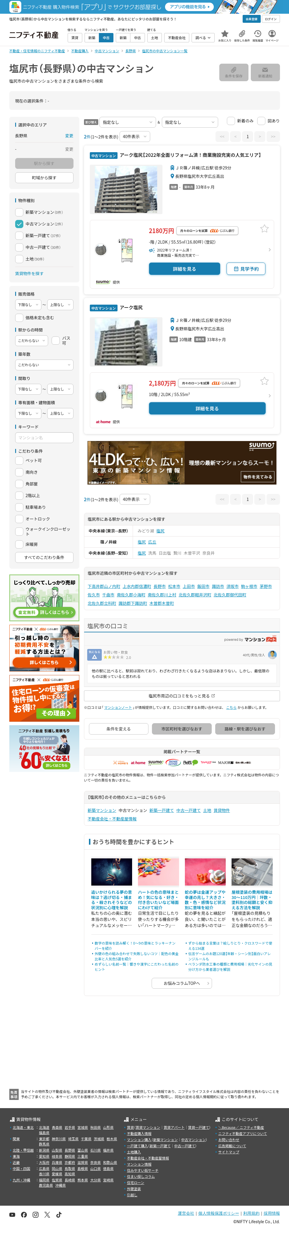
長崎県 (70, 1179)
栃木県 (112, 1138)
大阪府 (44, 1162)
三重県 (83, 1156)
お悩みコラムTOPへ (182, 983)
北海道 (44, 1127)
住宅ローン (135, 1182)
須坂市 (233, 586)
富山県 (83, 1150)
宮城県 (83, 1127)
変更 (69, 135)
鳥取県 (70, 1168)
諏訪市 (218, 586)
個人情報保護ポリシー (218, 1213)
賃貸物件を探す (29, 273)
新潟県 (44, 1150)
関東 (16, 1138)
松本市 (174, 586)
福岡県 (44, 1179)
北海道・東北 (23, 1127)
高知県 (70, 1173)
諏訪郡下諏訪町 (133, 603)
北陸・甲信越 (23, 1150)
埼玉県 (73, 1138)
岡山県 (57, 1168)
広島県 (44, 1168)
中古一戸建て (188, 810)
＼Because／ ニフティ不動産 (241, 1127)
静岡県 (70, 1156)
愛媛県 (57, 1173)
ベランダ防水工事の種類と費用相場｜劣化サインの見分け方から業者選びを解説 (230, 967)
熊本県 (83, 1179)
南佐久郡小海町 (131, 595)
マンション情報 (139, 1164)
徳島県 (108, 1168)
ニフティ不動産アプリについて (242, 1133)
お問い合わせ (228, 1139)
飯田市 (203, 586)
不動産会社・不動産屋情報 (112, 819)
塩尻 (160, 531)
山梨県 (57, 1150)
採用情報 (272, 1213)
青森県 (57, 1127)
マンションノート (118, 707)
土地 (207, 810)
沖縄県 (60, 1185)
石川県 (95, 1150)
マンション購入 (139, 1139)
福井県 (108, 1150)
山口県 (95, 1168)
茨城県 (99, 1138)
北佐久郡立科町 (102, 603)
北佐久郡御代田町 (230, 595)
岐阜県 (57, 1156)
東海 (16, 1156)
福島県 (44, 1132)
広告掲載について (232, 1145)
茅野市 (266, 586)
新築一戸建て (162, 810)
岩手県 (70, 1127)
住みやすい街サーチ (142, 1170)
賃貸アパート (174, 1127)
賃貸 (130, 1127)
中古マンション (193, 1139)
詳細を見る (184, 268)
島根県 (83, 1168)
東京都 (44, 1138)
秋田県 (95, 1127)
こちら (231, 707)
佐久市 (94, 595)
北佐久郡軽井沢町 (195, 595)
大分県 (95, 1179)
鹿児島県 (46, 1185)
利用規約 (251, 1213)
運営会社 (186, 1213)
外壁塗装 (134, 1188)
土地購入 (134, 1151)
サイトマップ (228, 1151)
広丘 (152, 542)
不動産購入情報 (139, 1133)
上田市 (189, 586)
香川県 (44, 1173)
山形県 (108, 1127)
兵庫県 (57, 1162)
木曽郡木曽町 (162, 603)
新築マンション (102, 810)
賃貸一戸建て (198, 1127)
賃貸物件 (222, 810)
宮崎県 (108, 1179)
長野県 (70, 1150)
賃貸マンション (148, 1127)
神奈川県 (59, 1138)
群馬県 (44, 1143)
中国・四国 (21, 1168)
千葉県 (86, 1138)
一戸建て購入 (137, 1145)
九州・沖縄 (21, 1179)
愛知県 (44, 1156)
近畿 (16, 1162)
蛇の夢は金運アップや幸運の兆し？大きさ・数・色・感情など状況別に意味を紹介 (205, 899)
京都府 (70, 1162)
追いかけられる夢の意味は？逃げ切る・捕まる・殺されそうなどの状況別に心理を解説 (111, 899)
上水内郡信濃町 (137, 586)
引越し (132, 1194)
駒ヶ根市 (249, 586)
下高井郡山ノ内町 (104, 586)
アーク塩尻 (131, 307)
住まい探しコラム (141, 1176)
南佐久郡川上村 (162, 595)
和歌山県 (110, 1162)
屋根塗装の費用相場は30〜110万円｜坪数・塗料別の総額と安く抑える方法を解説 (252, 899)
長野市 (160, 586)
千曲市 (108, 595)
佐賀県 (57, 1179)
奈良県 (95, 1162)
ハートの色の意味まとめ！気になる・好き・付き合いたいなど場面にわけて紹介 (158, 899)
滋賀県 (83, 1162)
